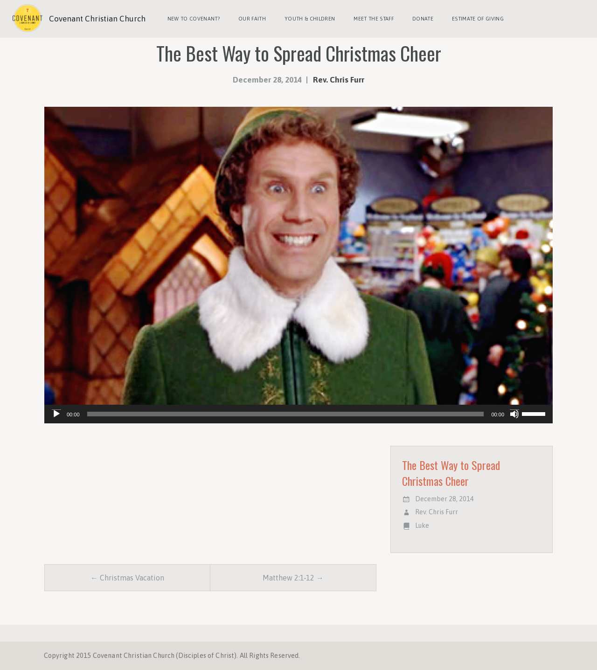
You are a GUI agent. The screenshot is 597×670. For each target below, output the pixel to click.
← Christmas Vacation (127, 577)
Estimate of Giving (478, 18)
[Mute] (514, 414)
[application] (298, 414)
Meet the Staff (374, 18)
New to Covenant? (193, 18)
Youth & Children (310, 18)
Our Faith (252, 18)
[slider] (285, 414)
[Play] (56, 414)
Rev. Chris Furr (338, 79)
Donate (422, 18)
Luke (422, 525)
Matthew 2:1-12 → (293, 577)
